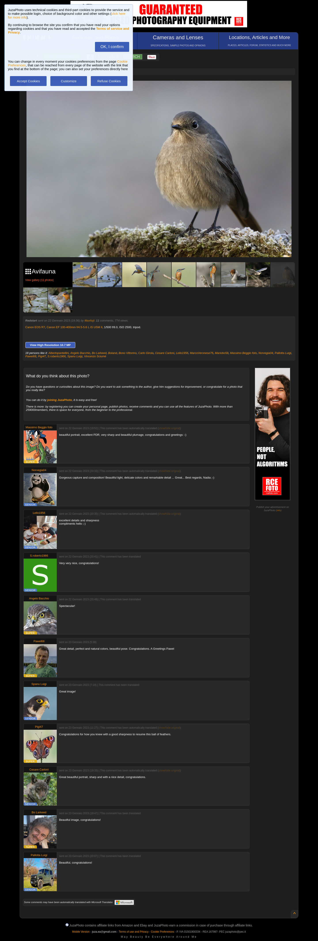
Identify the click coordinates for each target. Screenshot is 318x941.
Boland (112, 353)
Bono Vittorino (127, 353)
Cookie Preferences (162, 931)
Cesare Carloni (164, 353)
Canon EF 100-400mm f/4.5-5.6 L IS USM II (74, 327)
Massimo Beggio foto (243, 353)
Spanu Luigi (75, 356)
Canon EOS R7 (35, 327)
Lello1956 (182, 353)
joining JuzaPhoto (59, 400)
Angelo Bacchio (80, 353)
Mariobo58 (221, 353)
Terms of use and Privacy (134, 931)
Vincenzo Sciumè (95, 356)
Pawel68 (30, 356)
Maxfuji (90, 320)
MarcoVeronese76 (201, 353)
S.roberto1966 (56, 356)
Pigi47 (42, 356)
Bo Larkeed (99, 353)
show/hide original (169, 428)
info (279, 510)
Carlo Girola (145, 353)
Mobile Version (81, 931)
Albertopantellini (58, 353)
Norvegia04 (265, 353)
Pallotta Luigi (283, 353)
